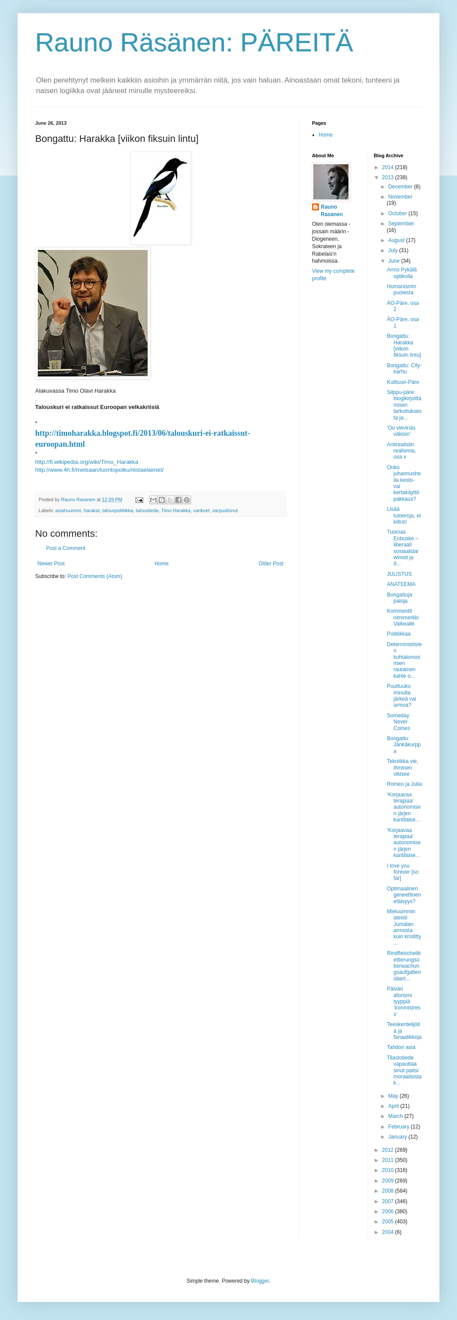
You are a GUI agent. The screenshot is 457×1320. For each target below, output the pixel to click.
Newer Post (51, 564)
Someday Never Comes (398, 721)
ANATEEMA (401, 584)
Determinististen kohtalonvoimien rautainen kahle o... (404, 660)
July (393, 250)
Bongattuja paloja (399, 598)
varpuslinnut (225, 510)
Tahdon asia (401, 1047)
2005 (388, 1222)
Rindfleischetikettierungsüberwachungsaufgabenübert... (404, 966)
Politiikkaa (398, 634)
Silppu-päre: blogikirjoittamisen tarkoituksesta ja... (404, 405)
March (396, 1116)
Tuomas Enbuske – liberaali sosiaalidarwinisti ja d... (402, 548)
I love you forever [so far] (402, 872)
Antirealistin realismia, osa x (401, 450)
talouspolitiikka (117, 510)
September (401, 224)
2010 (388, 1170)
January (398, 1137)
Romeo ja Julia (404, 784)
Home (162, 564)
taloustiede (147, 510)
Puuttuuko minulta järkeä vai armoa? (401, 695)
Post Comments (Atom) (94, 576)
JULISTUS (399, 574)
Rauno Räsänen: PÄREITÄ (194, 42)
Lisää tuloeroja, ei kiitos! (404, 515)
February (399, 1127)
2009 (388, 1181)
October (398, 213)
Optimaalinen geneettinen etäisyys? (404, 895)
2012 (388, 1150)
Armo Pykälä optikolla (402, 273)
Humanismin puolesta (401, 289)
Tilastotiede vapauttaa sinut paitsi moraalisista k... (404, 1070)
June (394, 261)
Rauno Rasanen (332, 210)
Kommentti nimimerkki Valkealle (402, 617)
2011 (388, 1160)
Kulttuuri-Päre (403, 382)
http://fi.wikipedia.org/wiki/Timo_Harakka (86, 462)
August (397, 240)
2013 (388, 177)
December (401, 187)
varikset (201, 510)
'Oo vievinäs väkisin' (401, 431)
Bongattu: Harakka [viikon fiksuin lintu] (404, 345)
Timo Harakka (176, 510)
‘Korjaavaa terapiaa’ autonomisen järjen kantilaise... (404, 807)
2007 (388, 1201)
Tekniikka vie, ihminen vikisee (402, 767)
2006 (388, 1211)
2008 (388, 1191)
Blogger (260, 1281)
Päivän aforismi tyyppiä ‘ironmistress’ (403, 1001)
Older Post (270, 564)
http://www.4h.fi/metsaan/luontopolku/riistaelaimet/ (99, 470)
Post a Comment (65, 548)
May (393, 1096)
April (394, 1106)
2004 (388, 1232)
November (400, 197)
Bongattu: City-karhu (404, 368)
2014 (388, 167)
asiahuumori (68, 510)
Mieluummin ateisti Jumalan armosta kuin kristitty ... (404, 927)
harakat (92, 510)
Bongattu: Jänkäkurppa (404, 744)
